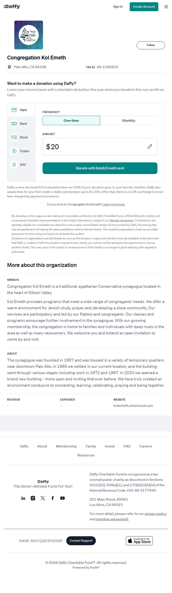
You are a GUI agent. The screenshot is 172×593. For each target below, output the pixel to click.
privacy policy (156, 513)
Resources (86, 455)
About (42, 446)
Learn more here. (113, 204)
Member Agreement (121, 220)
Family (91, 446)
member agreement (112, 519)
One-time (71, 120)
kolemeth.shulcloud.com (133, 405)
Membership (66, 446)
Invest (110, 446)
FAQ (127, 446)
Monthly (128, 120)
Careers (145, 446)
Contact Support (81, 540)
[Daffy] (12, 6)
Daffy (24, 446)
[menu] (165, 6)
